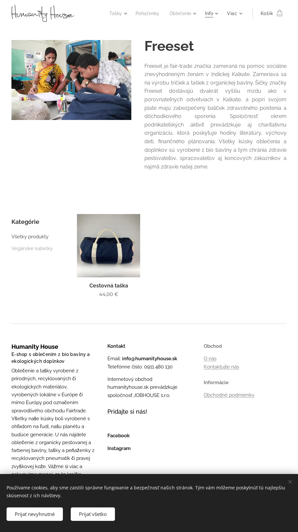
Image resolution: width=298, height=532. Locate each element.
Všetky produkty (29, 237)
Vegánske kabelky (32, 248)
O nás (210, 359)
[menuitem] (114, 13)
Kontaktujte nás (221, 367)
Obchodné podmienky (229, 395)
